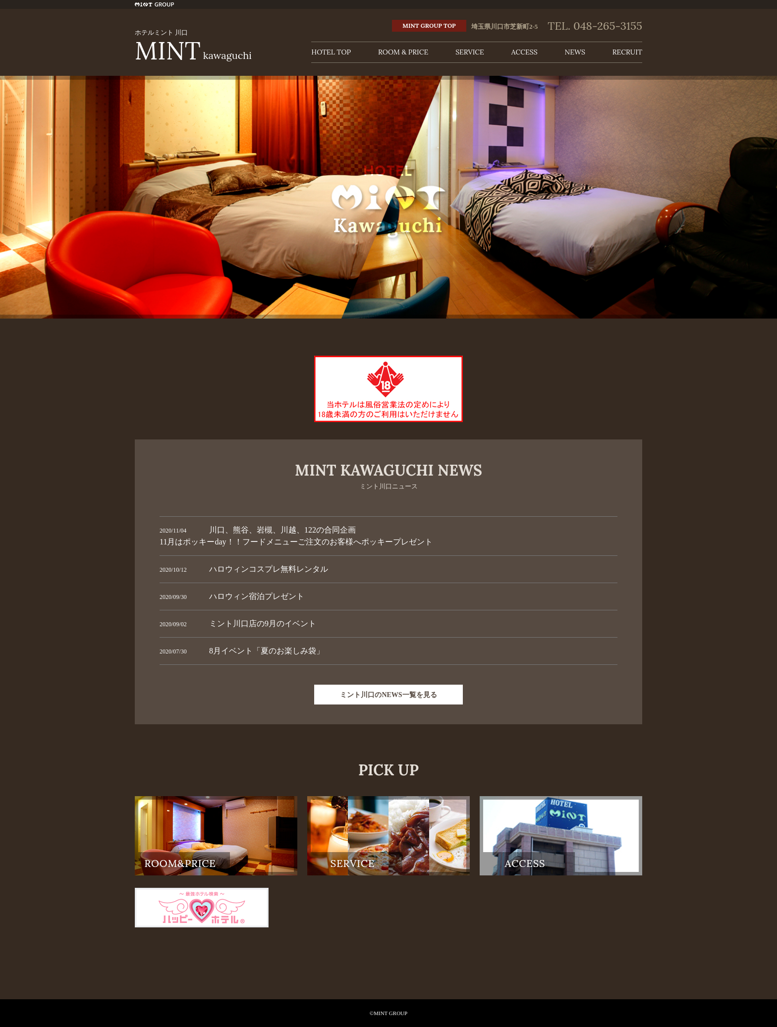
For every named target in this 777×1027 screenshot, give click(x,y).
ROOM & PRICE (403, 52)
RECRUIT (627, 52)
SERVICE (469, 52)
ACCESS (524, 52)
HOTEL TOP (331, 52)
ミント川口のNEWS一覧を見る (388, 695)
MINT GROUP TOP (428, 25)
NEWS (575, 52)
